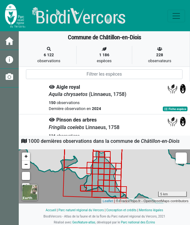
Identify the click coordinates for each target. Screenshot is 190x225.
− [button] (26, 164)
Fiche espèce (175, 109)
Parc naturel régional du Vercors (81, 210)
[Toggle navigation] (176, 16)
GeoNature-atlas (83, 222)
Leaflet (108, 201)
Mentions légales (151, 210)
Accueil (51, 210)
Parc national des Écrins (138, 222)
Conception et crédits (121, 210)
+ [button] (26, 156)
